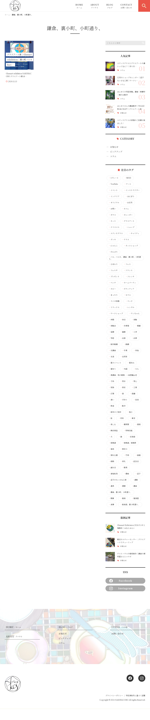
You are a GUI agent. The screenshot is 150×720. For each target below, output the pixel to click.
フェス (127, 264)
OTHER (120, 627)
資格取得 (113, 474)
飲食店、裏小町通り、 (130, 504)
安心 (134, 381)
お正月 (128, 202)
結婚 (137, 455)
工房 (134, 387)
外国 (124, 369)
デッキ (112, 239)
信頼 (111, 332)
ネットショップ (131, 246)
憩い (111, 400)
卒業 (124, 350)
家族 (111, 387)
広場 (111, 394)
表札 (123, 461)
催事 (123, 332)
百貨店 (131, 437)
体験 (134, 320)
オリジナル (114, 202)
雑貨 (123, 498)
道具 (111, 486)
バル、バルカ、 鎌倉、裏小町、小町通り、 (125, 258)
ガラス (112, 215)
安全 (123, 381)
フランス (128, 270)
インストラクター (132, 190)
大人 (136, 369)
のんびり (113, 252)
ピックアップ (116, 151)
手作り (123, 400)
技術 (136, 400)
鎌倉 (134, 486)
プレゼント (114, 276)
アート (127, 184)
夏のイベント (115, 363)
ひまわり (113, 264)
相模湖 (112, 443)
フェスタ (113, 270)
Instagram (121, 588)
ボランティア (128, 289)
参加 (136, 350)
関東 (111, 498)
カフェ (125, 209)
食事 (111, 504)
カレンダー (127, 215)
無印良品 (113, 430)
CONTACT (126, 6)
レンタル (130, 307)
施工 (130, 412)
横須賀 (125, 424)
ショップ (130, 227)
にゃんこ (113, 246)
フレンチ (130, 276)
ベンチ (112, 283)
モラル (127, 295)
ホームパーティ (129, 283)
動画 (126, 344)
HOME (79, 6)
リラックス (114, 307)
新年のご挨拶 (115, 412)
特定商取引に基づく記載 (135, 695)
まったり (113, 295)
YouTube (113, 184)
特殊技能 (128, 430)
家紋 (123, 387)
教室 (111, 406)
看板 (111, 449)
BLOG (109, 6)
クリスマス (114, 227)
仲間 (111, 320)
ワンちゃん (134, 313)
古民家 (123, 357)
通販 (135, 480)
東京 (132, 418)
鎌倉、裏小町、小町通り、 (120, 492)
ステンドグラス (116, 233)
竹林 (126, 455)
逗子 (137, 474)
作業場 (125, 326)
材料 (121, 418)
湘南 (137, 424)
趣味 (126, 474)
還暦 (123, 486)
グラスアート (128, 221)
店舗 (132, 394)
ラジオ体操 (114, 301)
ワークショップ (116, 313)
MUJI (128, 178)
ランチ (129, 301)
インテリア (114, 196)
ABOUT (94, 6)
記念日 (135, 461)
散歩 (123, 406)
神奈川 (123, 449)
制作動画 (113, 344)
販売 (124, 467)
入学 (134, 332)
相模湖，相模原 (129, 443)
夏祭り (112, 369)
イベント (113, 190)
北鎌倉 (112, 350)
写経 (111, 338)
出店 (123, 338)
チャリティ (134, 233)
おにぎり (130, 196)
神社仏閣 (113, 455)
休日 (123, 320)
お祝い (112, 209)
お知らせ (123, 113)
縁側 (111, 461)
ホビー (112, 289)
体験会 (112, 326)
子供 (111, 381)
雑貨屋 (135, 498)
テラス (125, 239)
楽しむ (112, 424)
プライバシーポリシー (114, 695)
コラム (122, 70)
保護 (137, 326)
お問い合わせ (117, 633)
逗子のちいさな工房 (117, 480)
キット (112, 221)
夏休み (130, 363)
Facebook (120, 581)
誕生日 (112, 467)
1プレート (114, 178)
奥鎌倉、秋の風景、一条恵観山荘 (123, 375)
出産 (134, 338)
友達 (111, 357)
